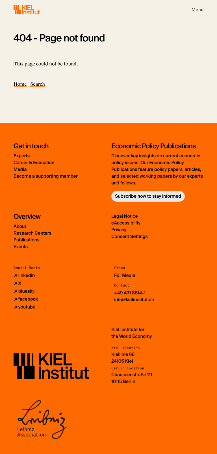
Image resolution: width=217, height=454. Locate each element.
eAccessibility (125, 223)
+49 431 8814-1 (130, 293)
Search (37, 84)
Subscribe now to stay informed (148, 196)
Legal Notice (124, 216)
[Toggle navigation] (197, 10)
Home (20, 84)
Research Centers (32, 233)
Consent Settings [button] (129, 236)
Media (20, 169)
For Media (124, 275)
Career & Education (34, 163)
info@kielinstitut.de (134, 300)
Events (21, 247)
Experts (22, 156)
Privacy (118, 230)
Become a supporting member (46, 176)
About (20, 226)
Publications (27, 240)
